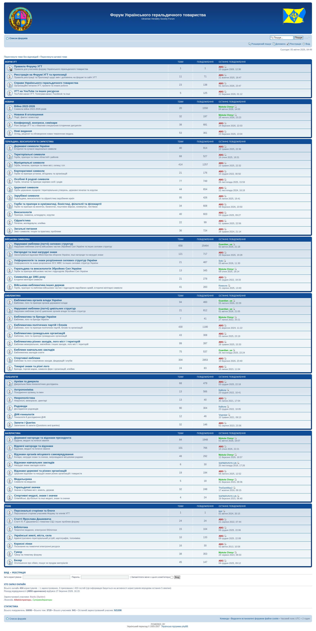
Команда (224, 618)
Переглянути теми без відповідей (21, 57)
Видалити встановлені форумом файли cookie (255, 618)
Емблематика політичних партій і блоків (40, 324)
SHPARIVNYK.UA (227, 463)
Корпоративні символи (29, 170)
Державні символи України (32, 146)
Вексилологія (23, 212)
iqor (220, 511)
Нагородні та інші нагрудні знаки (35, 252)
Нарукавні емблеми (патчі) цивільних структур (45, 308)
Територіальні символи (29, 154)
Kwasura (223, 285)
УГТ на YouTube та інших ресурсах (36, 91)
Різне (8, 506)
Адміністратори (22, 600)
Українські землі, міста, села (33, 535)
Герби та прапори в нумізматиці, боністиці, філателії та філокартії (57, 203)
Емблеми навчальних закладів (34, 349)
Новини (9, 102)
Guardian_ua (225, 244)
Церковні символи (26, 187)
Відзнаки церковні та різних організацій (40, 470)
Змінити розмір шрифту (307, 37)
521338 (118, 610)
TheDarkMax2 (226, 488)
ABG (221, 67)
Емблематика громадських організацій (39, 333)
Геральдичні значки (27, 487)
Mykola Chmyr (226, 107)
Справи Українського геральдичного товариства (46, 82)
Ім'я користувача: (13, 577)
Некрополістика (24, 397)
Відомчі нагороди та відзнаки (33, 446)
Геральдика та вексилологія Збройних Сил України (47, 268)
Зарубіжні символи (26, 195)
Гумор (18, 551)
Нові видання (23, 131)
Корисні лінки (23, 543)
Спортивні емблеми (27, 358)
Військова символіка (17, 239)
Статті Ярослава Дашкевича (32, 518)
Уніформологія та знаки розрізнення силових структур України (55, 260)
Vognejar (223, 415)
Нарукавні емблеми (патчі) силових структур (43, 243)
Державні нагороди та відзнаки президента (42, 437)
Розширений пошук (261, 44)
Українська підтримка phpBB (174, 626)
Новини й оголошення (28, 114)
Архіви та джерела (26, 381)
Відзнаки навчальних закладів (34, 462)
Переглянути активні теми (53, 57)
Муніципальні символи (29, 162)
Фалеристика (13, 433)
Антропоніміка (23, 389)
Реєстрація (295, 44)
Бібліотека (21, 527)
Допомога (280, 44)
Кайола (222, 390)
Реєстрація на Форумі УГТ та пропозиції (40, 74)
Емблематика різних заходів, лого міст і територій (47, 341)
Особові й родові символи (31, 179)
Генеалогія (11, 377)
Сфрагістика (22, 220)
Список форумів (18, 38)
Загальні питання (25, 228)
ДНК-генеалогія (24, 414)
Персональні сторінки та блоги (34, 510)
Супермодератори (42, 600)
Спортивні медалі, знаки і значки (35, 495)
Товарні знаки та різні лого (31, 366)
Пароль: (76, 577)
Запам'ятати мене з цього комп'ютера (152, 577)
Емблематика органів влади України (38, 300)
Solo (221, 261)
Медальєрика (23, 479)
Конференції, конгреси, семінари (35, 122)
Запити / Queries (24, 422)
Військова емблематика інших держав (39, 285)
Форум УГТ (11, 62)
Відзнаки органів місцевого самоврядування (43, 454)
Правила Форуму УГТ (28, 66)
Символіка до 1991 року (30, 276)
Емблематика (13, 296)
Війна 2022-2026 (24, 106)
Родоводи (20, 406)
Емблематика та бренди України (35, 316)
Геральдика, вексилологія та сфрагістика (29, 142)
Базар (18, 560)
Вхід (308, 44)
